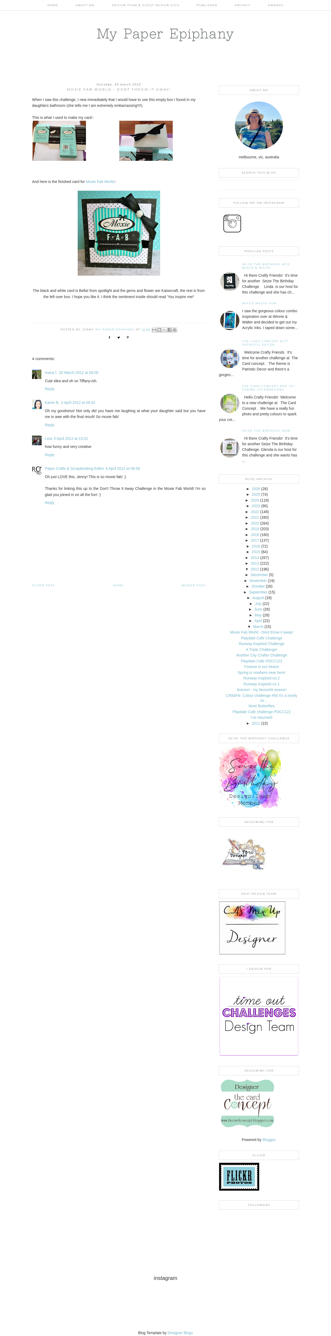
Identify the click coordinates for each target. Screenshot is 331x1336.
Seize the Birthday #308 (266, 430)
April (258, 621)
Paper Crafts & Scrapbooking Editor (74, 468)
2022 (255, 512)
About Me (85, 5)
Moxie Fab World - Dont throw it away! (261, 632)
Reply (49, 389)
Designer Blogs (180, 1333)
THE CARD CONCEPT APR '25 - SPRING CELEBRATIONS (269, 387)
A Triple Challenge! (261, 649)
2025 (256, 494)
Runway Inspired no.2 (261, 678)
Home (53, 5)
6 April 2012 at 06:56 (123, 468)
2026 (256, 489)
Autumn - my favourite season (261, 689)
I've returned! (261, 717)
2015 (256, 552)
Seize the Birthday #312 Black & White (266, 266)
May (258, 615)
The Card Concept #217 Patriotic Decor (265, 342)
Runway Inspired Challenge (261, 644)
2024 (255, 500)
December (259, 575)
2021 (255, 517)
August (258, 598)
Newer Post (194, 585)
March (258, 626)
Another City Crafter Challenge (261, 655)
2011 (256, 723)
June (258, 609)
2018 (255, 535)
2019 (255, 529)
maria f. (51, 372)
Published (207, 5)
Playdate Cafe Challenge (261, 638)
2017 (255, 540)
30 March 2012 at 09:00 (78, 372)
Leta (48, 438)
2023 (256, 506)
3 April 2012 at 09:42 (78, 402)
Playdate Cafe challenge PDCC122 (262, 712)
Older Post (43, 585)
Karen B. (52, 402)
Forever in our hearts (261, 667)
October (258, 586)
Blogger (268, 1140)
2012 (255, 569)
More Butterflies (262, 706)
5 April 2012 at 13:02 (71, 438)
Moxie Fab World (99, 181)
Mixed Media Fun (259, 303)
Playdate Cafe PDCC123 (261, 661)
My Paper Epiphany (166, 33)
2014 (255, 558)
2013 (255, 563)
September (258, 592)
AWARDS (275, 5)
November (258, 581)
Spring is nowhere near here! (262, 672)
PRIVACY (243, 5)
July (258, 603)
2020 (255, 523)
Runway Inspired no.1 (261, 684)
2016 (256, 546)
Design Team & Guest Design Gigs (145, 5)
